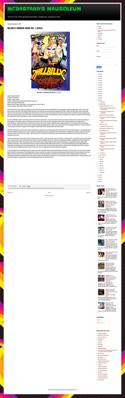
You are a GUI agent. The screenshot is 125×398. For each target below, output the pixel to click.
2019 (99, 89)
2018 (99, 91)
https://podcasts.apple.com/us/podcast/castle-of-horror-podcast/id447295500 (107, 351)
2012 (99, 177)
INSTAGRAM (100, 33)
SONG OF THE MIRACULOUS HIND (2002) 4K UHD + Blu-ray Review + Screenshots (111, 241)
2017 (99, 93)
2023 (99, 80)
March (101, 168)
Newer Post (10, 192)
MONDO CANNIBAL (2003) (104, 130)
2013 (99, 175)
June (101, 161)
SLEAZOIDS (100, 364)
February (101, 170)
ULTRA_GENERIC (65, 389)
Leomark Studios (34, 188)
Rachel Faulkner (45, 188)
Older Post (88, 192)
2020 (99, 87)
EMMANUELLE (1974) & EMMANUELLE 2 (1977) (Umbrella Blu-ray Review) (110, 304)
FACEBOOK (100, 28)
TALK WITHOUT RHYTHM (102, 368)
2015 (99, 98)
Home (49, 192)
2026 (99, 74)
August (101, 157)
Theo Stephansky (55, 188)
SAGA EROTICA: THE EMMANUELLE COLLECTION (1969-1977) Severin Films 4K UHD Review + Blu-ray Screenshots (111, 278)
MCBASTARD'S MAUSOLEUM (44, 9)
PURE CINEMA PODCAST (102, 359)
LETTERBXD (100, 39)
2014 (99, 100)
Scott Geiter (50, 188)
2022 (99, 82)
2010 (99, 181)
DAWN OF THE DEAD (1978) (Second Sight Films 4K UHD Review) (111, 216)
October (101, 153)
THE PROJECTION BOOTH (102, 376)
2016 (99, 95)
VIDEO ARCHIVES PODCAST (103, 378)
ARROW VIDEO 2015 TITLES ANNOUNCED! (106, 115)
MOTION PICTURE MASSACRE (103, 355)
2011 (99, 179)
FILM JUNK (100, 341)
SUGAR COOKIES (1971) (103, 124)
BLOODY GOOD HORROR (102, 333)
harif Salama (21, 188)
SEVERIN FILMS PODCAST (102, 363)
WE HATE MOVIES (101, 379)
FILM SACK (100, 342)
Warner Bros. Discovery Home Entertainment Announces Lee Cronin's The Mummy (111, 291)
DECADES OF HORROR (102, 337)
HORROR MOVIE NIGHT (102, 348)
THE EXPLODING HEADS (102, 370)
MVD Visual (39, 188)
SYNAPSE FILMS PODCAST (102, 366)
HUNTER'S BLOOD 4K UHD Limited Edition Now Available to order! (110, 265)
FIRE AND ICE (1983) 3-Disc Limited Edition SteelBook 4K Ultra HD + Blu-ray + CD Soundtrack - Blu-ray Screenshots (111, 204)
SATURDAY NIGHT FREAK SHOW (103, 361)
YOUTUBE (99, 26)
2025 (99, 76)
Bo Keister (16, 188)
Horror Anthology (27, 188)
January (101, 172)
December (102, 102)
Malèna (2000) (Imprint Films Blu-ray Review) (111, 253)
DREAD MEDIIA (100, 339)
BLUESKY (99, 37)
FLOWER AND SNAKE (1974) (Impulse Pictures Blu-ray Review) (110, 190)
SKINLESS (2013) (102, 136)
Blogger (75, 389)
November (102, 104)
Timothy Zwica (61, 188)
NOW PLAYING (100, 357)
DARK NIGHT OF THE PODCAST (103, 335)
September (102, 155)
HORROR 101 (100, 346)
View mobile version (49, 195)
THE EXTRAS (100, 372)
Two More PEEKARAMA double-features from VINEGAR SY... (107, 109)
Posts (99, 320)
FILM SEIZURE (100, 344)
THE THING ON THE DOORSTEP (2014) (106, 126)
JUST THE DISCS (101, 353)
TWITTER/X (100, 35)
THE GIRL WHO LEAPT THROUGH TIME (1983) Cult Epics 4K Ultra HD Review (111, 229)
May (100, 163)
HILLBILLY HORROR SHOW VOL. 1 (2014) (106, 106)
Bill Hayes (12, 188)
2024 (99, 78)
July (100, 159)
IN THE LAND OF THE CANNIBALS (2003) (106, 128)
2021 (99, 85)
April (101, 165)
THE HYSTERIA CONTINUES (103, 374)
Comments (101, 323)
